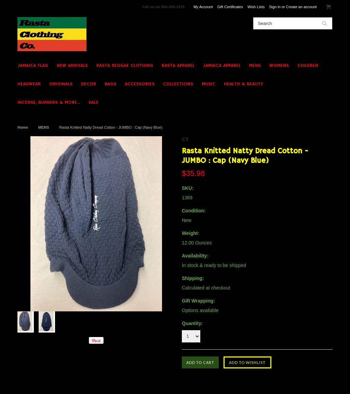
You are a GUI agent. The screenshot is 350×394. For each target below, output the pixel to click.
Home (22, 127)
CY (185, 139)
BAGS (110, 84)
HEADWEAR (29, 84)
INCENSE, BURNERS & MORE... (48, 102)
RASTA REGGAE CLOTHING (124, 65)
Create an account (301, 7)
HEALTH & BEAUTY (243, 84)
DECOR (88, 84)
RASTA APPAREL (178, 65)
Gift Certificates (230, 7)
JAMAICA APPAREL (222, 65)
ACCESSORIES (139, 84)
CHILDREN (307, 65)
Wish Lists (256, 7)
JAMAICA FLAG (32, 65)
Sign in (275, 7)
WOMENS (279, 65)
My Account (203, 7)
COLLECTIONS (178, 84)
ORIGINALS (60, 84)
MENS (255, 65)
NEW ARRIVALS (72, 65)
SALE (93, 102)
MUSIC (208, 84)
